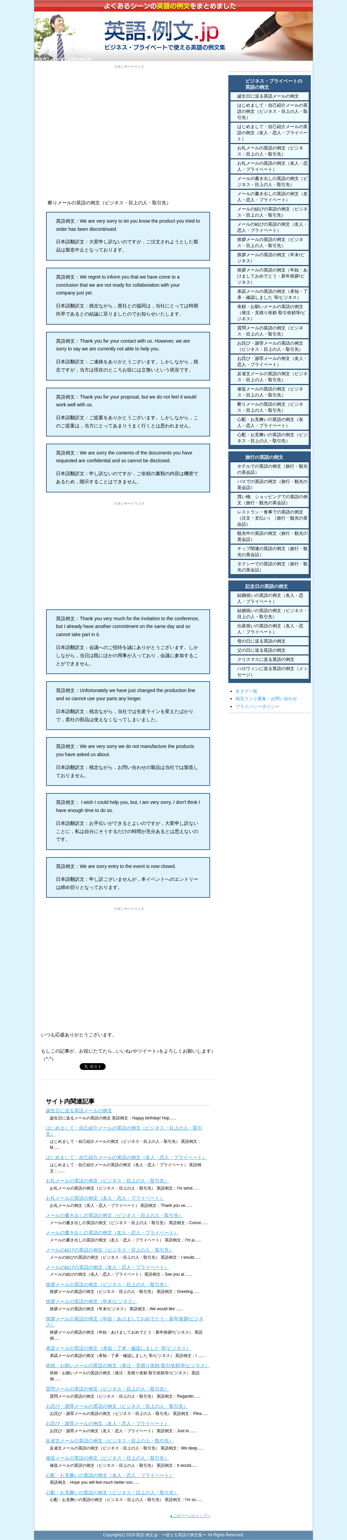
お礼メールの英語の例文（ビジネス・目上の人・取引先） (107, 1180)
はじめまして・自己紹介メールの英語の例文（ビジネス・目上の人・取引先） (272, 111)
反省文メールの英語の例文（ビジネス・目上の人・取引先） (110, 1440)
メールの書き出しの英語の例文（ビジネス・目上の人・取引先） (114, 1215)
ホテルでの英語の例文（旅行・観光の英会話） (272, 469)
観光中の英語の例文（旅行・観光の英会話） (272, 536)
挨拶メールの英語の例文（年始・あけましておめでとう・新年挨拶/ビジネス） (272, 276)
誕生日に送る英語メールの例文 (79, 1110)
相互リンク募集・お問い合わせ (266, 698)
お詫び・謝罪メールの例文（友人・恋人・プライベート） (107, 1423)
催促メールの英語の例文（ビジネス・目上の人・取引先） (107, 1458)
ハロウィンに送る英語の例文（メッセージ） (272, 671)
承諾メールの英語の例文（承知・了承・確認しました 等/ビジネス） (118, 1348)
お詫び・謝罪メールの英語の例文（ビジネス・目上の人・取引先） (117, 1406)
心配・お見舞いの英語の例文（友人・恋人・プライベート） (110, 1475)
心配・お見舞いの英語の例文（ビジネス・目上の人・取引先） (112, 1492)
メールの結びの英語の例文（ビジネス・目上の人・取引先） (110, 1250)
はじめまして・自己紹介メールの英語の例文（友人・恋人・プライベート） (126, 1157)
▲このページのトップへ (189, 1516)
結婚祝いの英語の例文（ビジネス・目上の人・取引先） (272, 613)
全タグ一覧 (247, 691)
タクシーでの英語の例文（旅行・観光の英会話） (272, 566)
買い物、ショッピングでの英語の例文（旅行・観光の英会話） (272, 499)
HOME (253, 67)
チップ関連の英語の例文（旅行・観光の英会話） (272, 551)
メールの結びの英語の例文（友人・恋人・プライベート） (107, 1267)
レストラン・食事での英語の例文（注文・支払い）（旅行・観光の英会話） (272, 518)
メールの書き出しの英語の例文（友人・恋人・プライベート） (112, 1232)
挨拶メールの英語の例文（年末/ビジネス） (91, 1301)
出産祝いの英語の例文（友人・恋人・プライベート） (270, 628)
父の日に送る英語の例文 (261, 650)
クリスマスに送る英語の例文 (265, 659)
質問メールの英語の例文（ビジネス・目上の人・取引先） (107, 1389)
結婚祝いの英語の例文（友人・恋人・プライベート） (270, 598)
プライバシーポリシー (258, 706)
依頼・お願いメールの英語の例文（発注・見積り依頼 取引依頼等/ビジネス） (128, 1365)
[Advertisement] (129, 116)
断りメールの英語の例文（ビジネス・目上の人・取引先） (270, 407)
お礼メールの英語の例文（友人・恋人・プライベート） (105, 1198)
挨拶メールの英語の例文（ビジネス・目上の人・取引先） (107, 1284)
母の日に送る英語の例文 (261, 641)
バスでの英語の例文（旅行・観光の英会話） (272, 484)
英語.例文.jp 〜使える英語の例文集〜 (64, 59)
